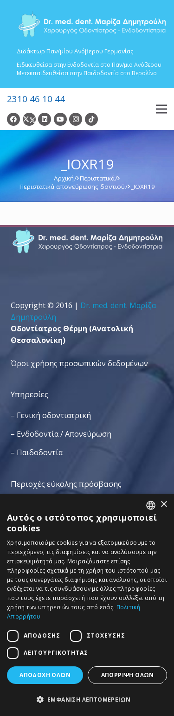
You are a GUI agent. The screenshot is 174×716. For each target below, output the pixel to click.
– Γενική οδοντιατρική (51, 415)
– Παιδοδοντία (37, 452)
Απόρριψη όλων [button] (127, 675)
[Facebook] (13, 119)
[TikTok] (91, 119)
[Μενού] (161, 109)
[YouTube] (60, 119)
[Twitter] (29, 119)
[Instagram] (75, 119)
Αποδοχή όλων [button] (45, 675)
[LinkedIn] (44, 119)
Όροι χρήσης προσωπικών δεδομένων (79, 363)
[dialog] (87, 605)
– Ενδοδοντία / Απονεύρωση (61, 434)
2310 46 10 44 (36, 98)
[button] (87, 699)
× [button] (163, 504)
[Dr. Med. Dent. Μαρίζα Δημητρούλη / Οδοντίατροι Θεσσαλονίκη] (92, 24)
